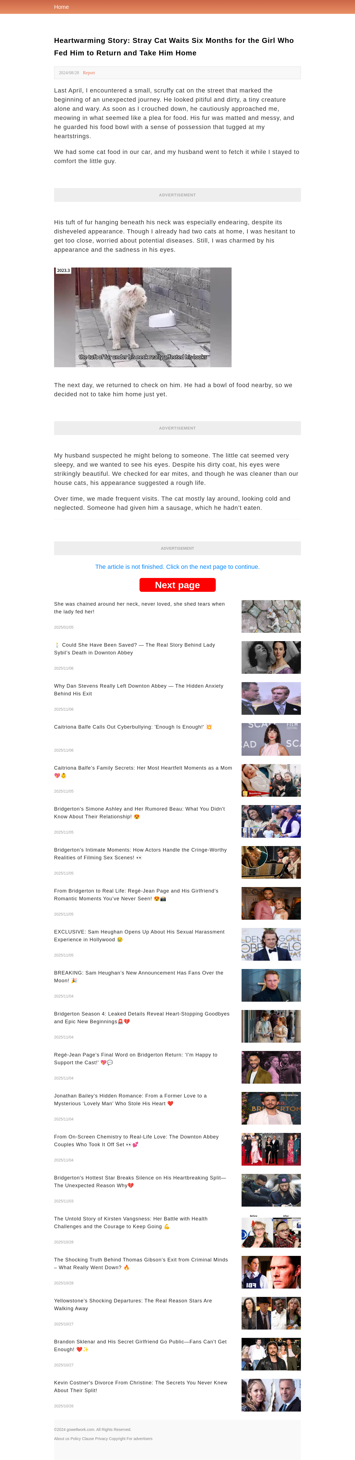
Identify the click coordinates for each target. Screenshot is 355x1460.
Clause (88, 1438)
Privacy (101, 1438)
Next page (177, 585)
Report (89, 72)
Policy (75, 1438)
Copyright (117, 1438)
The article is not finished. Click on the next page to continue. (177, 566)
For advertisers (140, 1438)
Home (61, 7)
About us (61, 1438)
